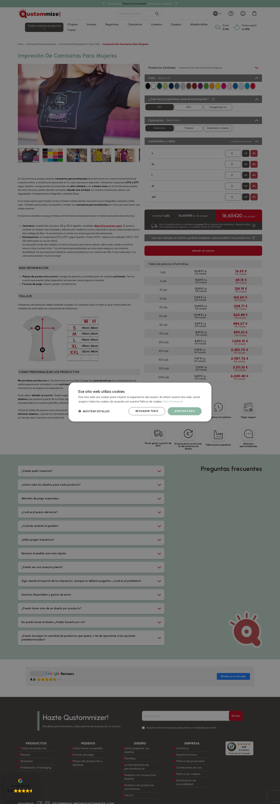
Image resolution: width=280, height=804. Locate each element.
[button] (94, 411)
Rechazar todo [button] (147, 411)
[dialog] (140, 402)
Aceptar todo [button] (184, 411)
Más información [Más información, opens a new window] (173, 401)
